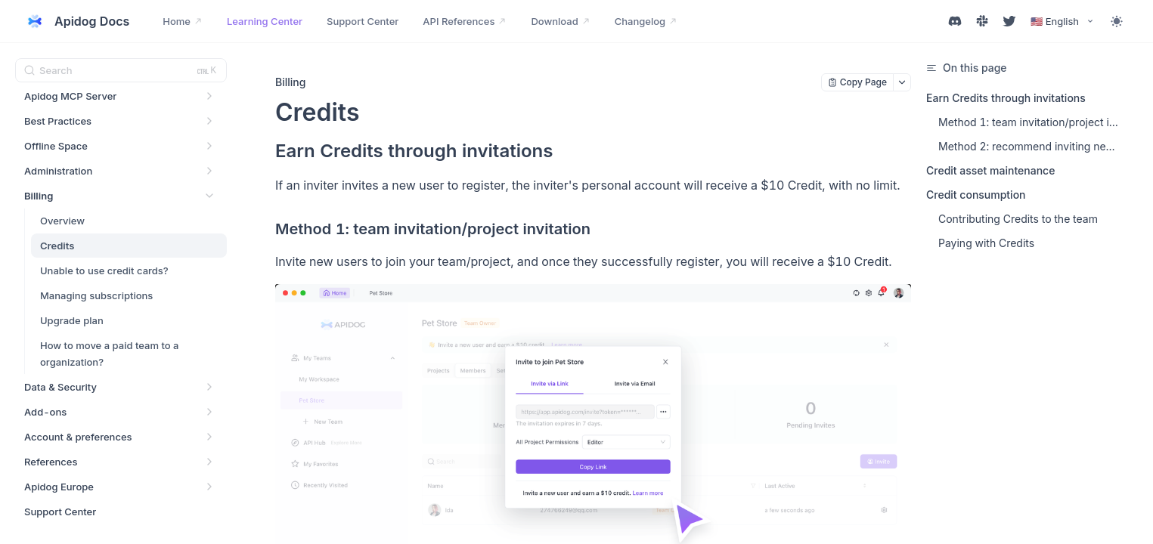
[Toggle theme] (1117, 21)
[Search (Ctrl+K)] (121, 70)
